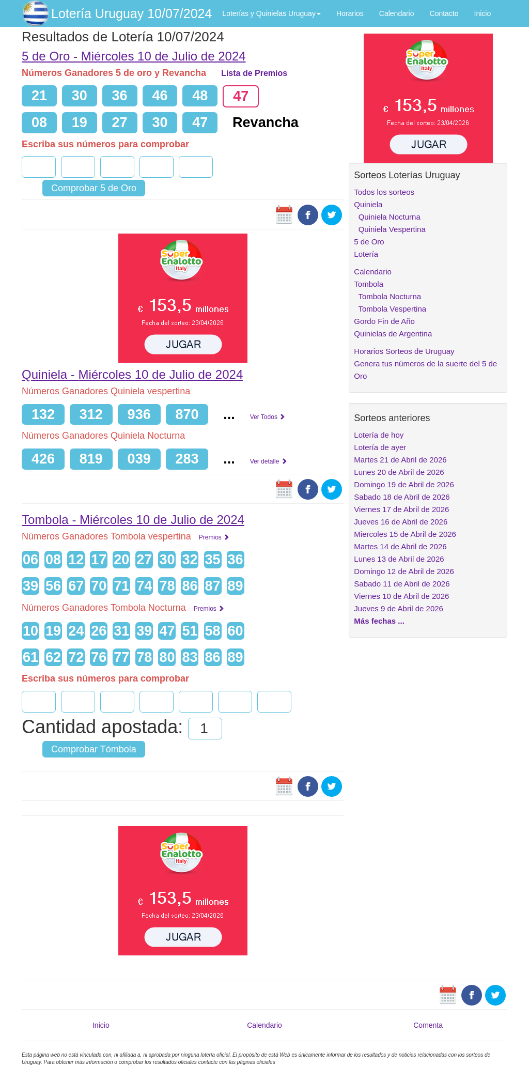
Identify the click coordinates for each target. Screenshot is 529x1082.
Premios (214, 537)
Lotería (366, 254)
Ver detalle (268, 461)
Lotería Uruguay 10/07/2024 (131, 13)
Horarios (350, 13)
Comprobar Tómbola (93, 749)
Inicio (482, 13)
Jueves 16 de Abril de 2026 (400, 521)
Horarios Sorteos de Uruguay (404, 351)
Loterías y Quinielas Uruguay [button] (271, 13)
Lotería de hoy (378, 434)
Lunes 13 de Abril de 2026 (399, 558)
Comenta (428, 1025)
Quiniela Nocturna (387, 216)
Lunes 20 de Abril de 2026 (399, 472)
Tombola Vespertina (390, 308)
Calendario (396, 13)
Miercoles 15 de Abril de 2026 (405, 534)
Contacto (444, 13)
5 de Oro (369, 241)
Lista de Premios (254, 73)
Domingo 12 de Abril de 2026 (404, 571)
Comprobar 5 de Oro (93, 188)
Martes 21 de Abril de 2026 (400, 459)
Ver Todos (267, 417)
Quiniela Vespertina (389, 229)
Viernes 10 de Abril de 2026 (401, 596)
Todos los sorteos (384, 192)
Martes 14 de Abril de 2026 (400, 546)
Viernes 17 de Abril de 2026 (401, 509)
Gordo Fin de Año (384, 321)
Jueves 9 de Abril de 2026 (398, 608)
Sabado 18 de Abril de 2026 (401, 496)
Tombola (368, 284)
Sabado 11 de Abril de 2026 (401, 583)
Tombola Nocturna (387, 296)
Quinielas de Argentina (393, 333)
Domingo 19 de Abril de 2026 (404, 484)
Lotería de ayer (380, 447)
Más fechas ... (379, 620)
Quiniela (368, 204)
